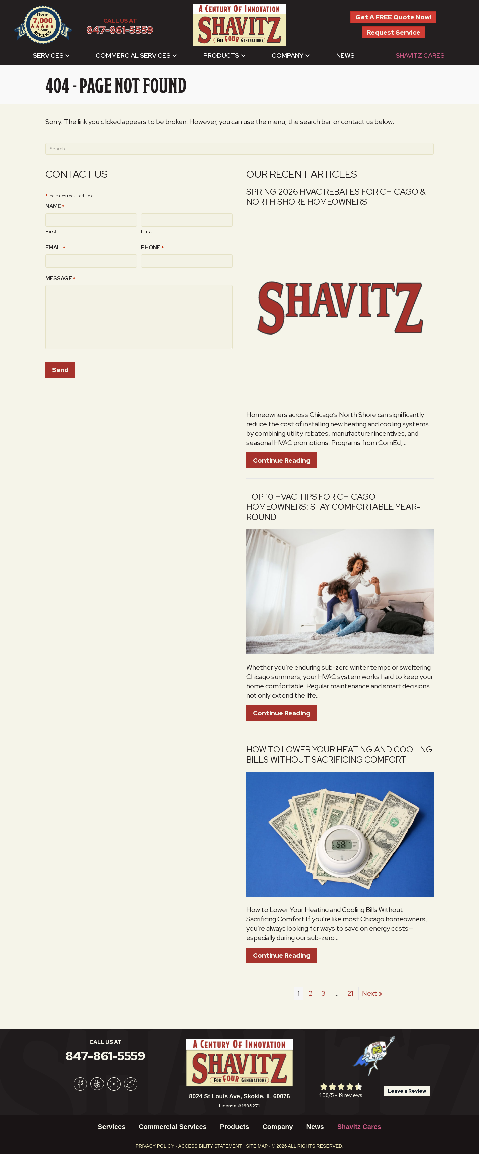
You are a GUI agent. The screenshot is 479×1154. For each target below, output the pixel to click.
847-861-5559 (120, 30)
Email (55, 247)
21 (350, 993)
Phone (152, 247)
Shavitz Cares (420, 55)
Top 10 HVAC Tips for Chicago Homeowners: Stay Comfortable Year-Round (333, 507)
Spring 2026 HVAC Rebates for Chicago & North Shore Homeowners (336, 196)
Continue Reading (282, 460)
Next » (372, 993)
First (51, 231)
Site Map (257, 1146)
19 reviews (350, 1095)
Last (147, 231)
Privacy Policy (155, 1146)
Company (287, 55)
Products (221, 55)
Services (48, 55)
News (345, 55)
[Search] (239, 149)
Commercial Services (133, 55)
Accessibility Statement (210, 1146)
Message (60, 277)
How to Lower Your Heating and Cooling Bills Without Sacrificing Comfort (339, 754)
